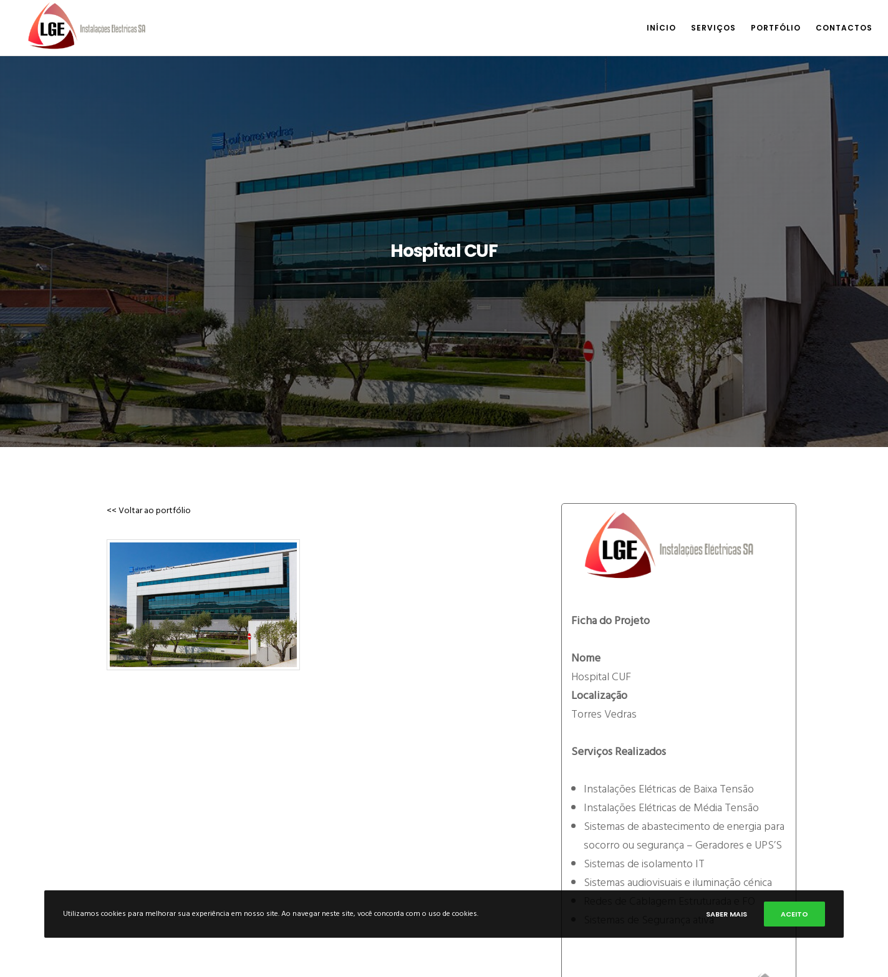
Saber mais (726, 914)
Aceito (794, 914)
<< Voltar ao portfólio (146, 510)
